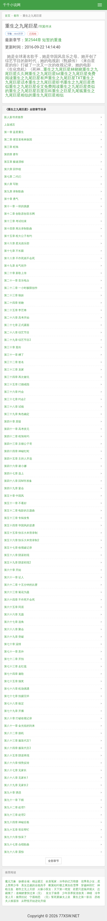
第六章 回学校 (12, 169)
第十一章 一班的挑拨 (16, 206)
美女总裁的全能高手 (33, 885)
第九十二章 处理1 (14, 807)
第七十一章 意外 (14, 651)
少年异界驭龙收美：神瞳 (77, 893)
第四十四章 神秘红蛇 (16, 451)
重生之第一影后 (82, 897)
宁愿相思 (34, 897)
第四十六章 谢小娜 (15, 466)
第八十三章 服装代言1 (17, 740)
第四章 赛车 (11, 154)
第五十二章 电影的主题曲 (19, 510)
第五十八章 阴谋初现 (16, 555)
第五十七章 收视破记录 (18, 547)
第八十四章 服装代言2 (17, 748)
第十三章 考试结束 (15, 221)
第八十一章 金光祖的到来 (19, 725)
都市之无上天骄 (25, 889)
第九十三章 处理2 (14, 814)
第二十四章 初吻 (14, 302)
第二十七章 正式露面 (16, 325)
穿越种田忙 (88, 885)
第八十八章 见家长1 (16, 777)
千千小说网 (12, 5)
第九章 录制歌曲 (14, 191)
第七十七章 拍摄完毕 (16, 696)
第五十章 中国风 (14, 495)
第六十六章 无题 (14, 614)
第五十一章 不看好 (15, 503)
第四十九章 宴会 (14, 488)
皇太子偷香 (53, 893)
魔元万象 (10, 881)
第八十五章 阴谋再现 (16, 755)
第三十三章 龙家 (14, 369)
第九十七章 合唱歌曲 (16, 844)
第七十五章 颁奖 (14, 681)
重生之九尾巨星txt (44, 73)
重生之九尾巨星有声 (30, 78)
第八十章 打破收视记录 (18, 718)
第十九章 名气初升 (15, 265)
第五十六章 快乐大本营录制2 (21, 540)
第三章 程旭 (11, 146)
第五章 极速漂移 (14, 161)
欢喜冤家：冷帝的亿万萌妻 (62, 881)
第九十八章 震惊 (14, 851)
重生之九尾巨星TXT (65, 78)
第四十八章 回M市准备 (18, 480)
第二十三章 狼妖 (14, 295)
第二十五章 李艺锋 (15, 310)
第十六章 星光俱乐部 (16, 243)
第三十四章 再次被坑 (16, 376)
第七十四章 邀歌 (14, 673)
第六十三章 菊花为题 (16, 592)
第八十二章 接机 (14, 733)
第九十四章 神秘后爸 (16, 822)
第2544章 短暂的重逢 (43, 39)
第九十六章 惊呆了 (15, 837)
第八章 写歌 (11, 184)
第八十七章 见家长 (15, 770)
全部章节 (53, 860)
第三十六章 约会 (14, 391)
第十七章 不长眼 (14, 250)
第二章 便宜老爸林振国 (18, 139)
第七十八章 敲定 (14, 703)
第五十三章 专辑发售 (16, 517)
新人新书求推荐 (13, 117)
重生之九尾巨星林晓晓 (62, 69)
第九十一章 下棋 (14, 799)
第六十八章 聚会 (14, 629)
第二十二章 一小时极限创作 (20, 287)
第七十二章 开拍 (14, 658)
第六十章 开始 (12, 569)
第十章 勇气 (11, 198)
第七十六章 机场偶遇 (16, 688)
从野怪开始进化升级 (33, 900)
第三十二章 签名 (14, 362)
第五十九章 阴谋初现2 (17, 562)
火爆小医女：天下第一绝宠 (53, 889)
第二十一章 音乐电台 (16, 280)
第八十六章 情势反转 (16, 762)
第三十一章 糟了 (14, 354)
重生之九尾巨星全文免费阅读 (34, 86)
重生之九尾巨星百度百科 (30, 90)
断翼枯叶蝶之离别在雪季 (63, 885)
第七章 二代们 (12, 176)
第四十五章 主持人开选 (18, 458)
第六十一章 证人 (14, 577)
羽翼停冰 (45, 26)
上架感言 (9, 124)
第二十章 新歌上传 (15, 273)
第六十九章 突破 (14, 636)
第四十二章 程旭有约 (16, 436)
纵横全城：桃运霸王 (31, 881)
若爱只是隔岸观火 (84, 889)
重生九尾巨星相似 (48, 95)
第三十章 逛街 (12, 347)
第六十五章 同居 (14, 607)
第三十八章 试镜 (14, 406)
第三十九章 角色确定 (16, 414)
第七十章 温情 (12, 644)
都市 (16, 15)
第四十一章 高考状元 (16, 428)
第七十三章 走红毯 (15, 666)
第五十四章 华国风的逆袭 (19, 525)
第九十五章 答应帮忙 (16, 829)
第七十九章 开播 (14, 710)
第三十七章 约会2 (14, 399)
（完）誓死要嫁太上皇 (56, 897)
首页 (7, 15)
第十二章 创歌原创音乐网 (19, 213)
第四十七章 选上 (14, 473)
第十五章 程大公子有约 (18, 235)
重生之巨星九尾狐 (67, 90)
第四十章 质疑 (12, 421)
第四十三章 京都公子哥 (18, 443)
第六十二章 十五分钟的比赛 (20, 584)
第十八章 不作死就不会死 (19, 258)
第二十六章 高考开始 (16, 317)
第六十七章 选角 (14, 621)
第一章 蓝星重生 (14, 132)
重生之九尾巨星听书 (46, 82)
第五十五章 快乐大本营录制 (20, 532)
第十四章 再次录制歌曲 (18, 228)
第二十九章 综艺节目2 (17, 339)
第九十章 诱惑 (12, 792)
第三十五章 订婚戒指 (16, 384)
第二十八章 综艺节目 (16, 332)
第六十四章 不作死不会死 (19, 599)
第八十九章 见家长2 (16, 785)
